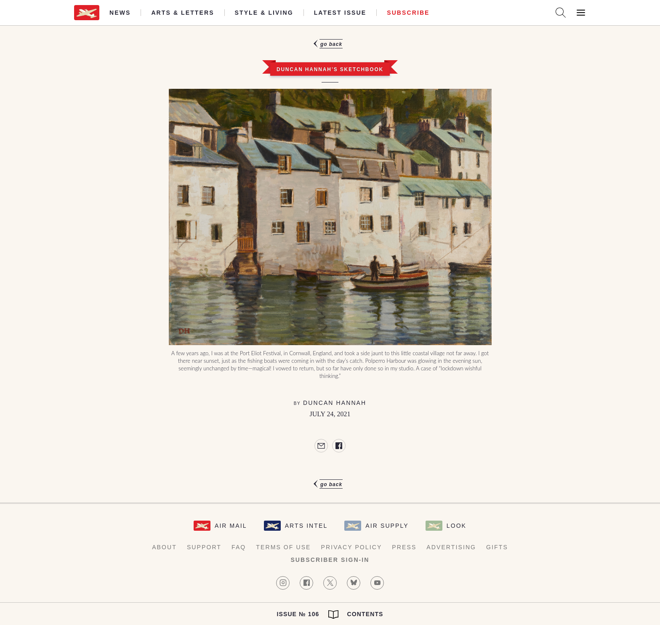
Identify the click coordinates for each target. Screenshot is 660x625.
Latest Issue (340, 13)
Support (204, 547)
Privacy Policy (351, 547)
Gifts (497, 547)
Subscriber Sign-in (329, 560)
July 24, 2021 (330, 414)
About (164, 547)
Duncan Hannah (334, 402)
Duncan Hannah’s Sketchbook (330, 69)
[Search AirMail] (561, 13)
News (119, 13)
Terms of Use (283, 547)
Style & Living (264, 13)
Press (404, 547)
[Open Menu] (581, 13)
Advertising (451, 547)
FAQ (239, 547)
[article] (330, 264)
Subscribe (408, 13)
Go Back (331, 44)
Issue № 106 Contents (330, 614)
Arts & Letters (182, 13)
